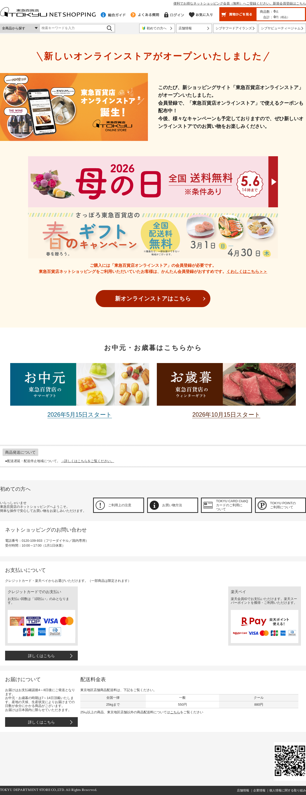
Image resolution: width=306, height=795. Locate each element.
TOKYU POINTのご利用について (283, 505)
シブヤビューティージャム (281, 28)
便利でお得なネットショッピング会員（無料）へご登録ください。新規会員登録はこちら (239, 3)
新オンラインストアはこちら (153, 298)
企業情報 (259, 790)
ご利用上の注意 (119, 505)
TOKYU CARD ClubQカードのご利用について (232, 505)
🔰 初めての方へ (154, 28)
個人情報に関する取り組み (287, 790)
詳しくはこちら (41, 656)
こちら (175, 712)
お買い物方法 (172, 505)
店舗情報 (185, 28)
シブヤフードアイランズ (233, 28)
